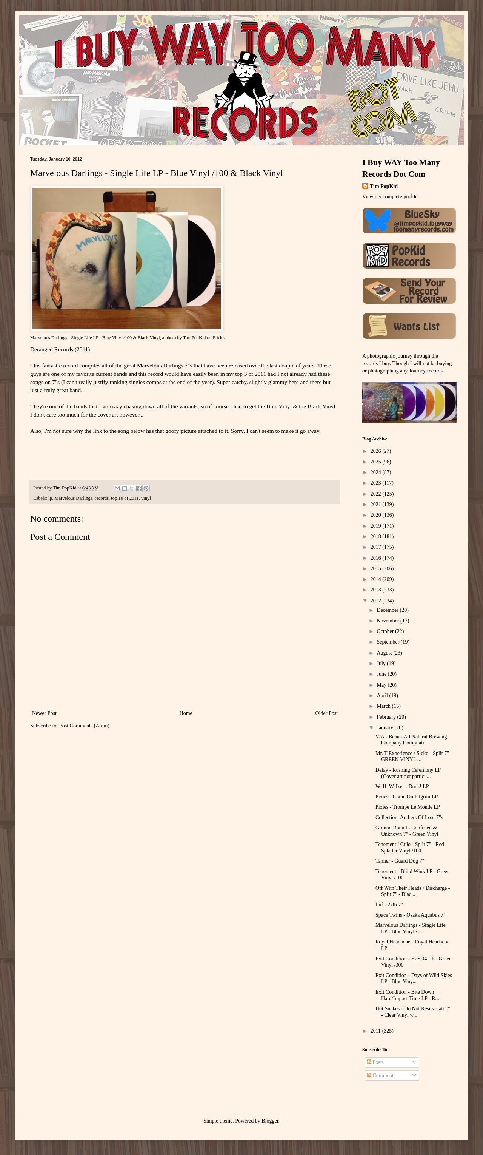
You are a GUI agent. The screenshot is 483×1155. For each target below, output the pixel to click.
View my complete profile (390, 196)
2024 (377, 472)
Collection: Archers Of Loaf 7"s (409, 817)
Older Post (326, 713)
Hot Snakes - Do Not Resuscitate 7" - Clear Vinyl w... (413, 1012)
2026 (377, 451)
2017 (377, 547)
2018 (377, 536)
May (382, 685)
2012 (377, 601)
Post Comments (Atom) (84, 726)
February (387, 717)
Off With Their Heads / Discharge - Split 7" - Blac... (412, 891)
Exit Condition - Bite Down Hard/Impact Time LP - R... (407, 995)
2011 (376, 1031)
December (388, 610)
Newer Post (44, 713)
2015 (377, 568)
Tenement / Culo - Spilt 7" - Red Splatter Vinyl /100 (409, 848)
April (383, 695)
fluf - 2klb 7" (389, 905)
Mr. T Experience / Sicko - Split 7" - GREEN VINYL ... (413, 756)
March (384, 706)
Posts (375, 1062)
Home (186, 713)
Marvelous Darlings (73, 498)
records (102, 498)
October (386, 631)
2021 (377, 504)
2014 (377, 579)
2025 (377, 462)
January (385, 727)
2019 (377, 526)
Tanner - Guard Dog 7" (399, 861)
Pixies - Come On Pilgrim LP (406, 797)
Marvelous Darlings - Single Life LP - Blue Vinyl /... (410, 928)
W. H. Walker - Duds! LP (402, 786)
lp (50, 498)
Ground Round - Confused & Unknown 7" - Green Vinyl (406, 831)
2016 (377, 558)
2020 (377, 515)
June (382, 674)
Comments (381, 1075)
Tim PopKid (194, 337)
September (388, 642)
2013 (377, 590)
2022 (377, 494)
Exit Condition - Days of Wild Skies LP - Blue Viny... (413, 979)
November (388, 621)
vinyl (146, 498)
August (385, 653)
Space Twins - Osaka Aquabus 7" (410, 915)
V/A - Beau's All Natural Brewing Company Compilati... (411, 740)
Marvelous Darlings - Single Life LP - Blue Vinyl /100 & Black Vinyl (95, 337)
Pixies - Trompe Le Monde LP (407, 807)
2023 (377, 483)
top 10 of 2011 (124, 498)
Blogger (269, 1121)
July (382, 663)
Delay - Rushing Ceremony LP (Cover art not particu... (408, 773)
